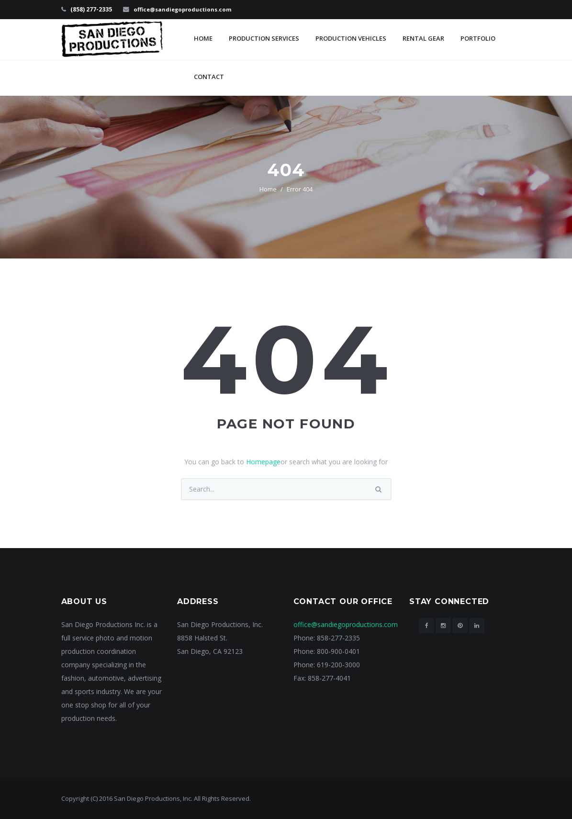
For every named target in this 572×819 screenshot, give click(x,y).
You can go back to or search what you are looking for (286, 461)
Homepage (263, 461)
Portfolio (477, 38)
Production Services (264, 38)
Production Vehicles (350, 38)
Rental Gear (423, 38)
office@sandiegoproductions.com (185, 9)
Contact (209, 76)
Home (203, 38)
